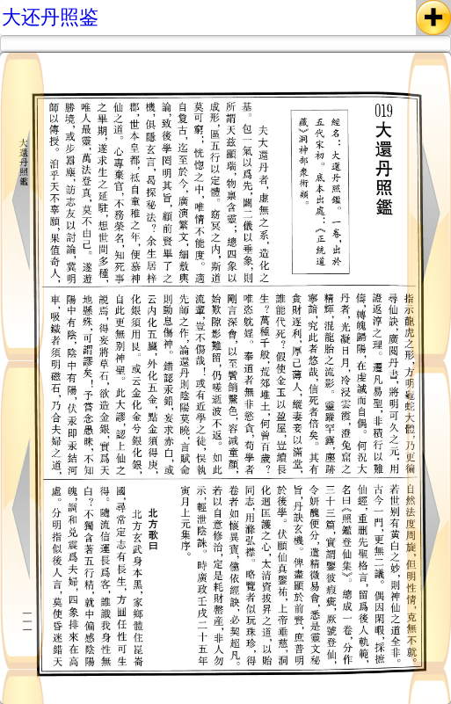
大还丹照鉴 (50, 17)
